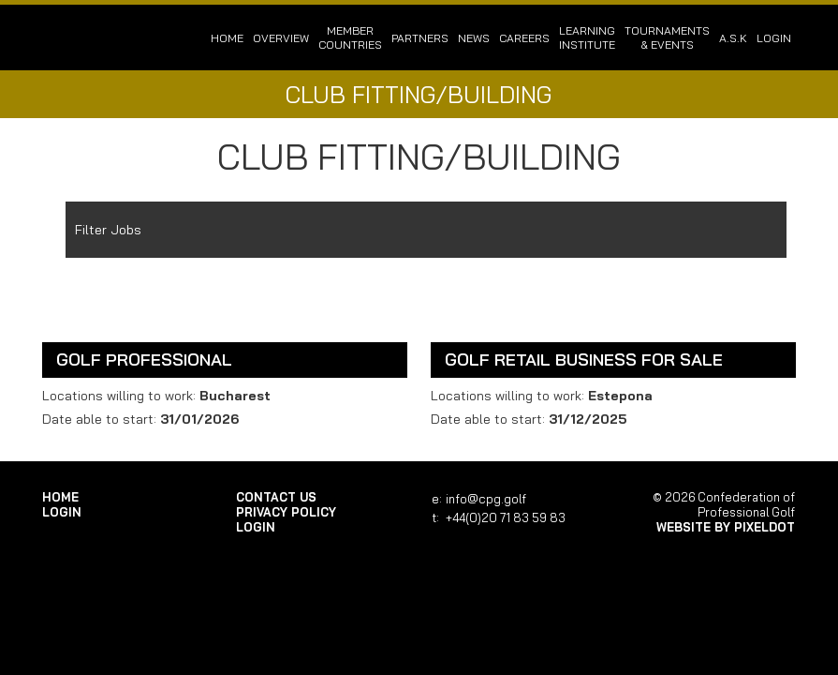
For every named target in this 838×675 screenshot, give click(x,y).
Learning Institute (587, 37)
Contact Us (276, 496)
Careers (524, 38)
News (474, 38)
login (774, 38)
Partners (419, 38)
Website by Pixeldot (725, 526)
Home (227, 38)
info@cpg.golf (486, 498)
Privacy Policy (286, 511)
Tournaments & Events (667, 37)
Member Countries (350, 37)
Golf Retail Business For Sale (584, 359)
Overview (281, 38)
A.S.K (733, 38)
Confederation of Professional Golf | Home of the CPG (103, 37)
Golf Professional (144, 359)
